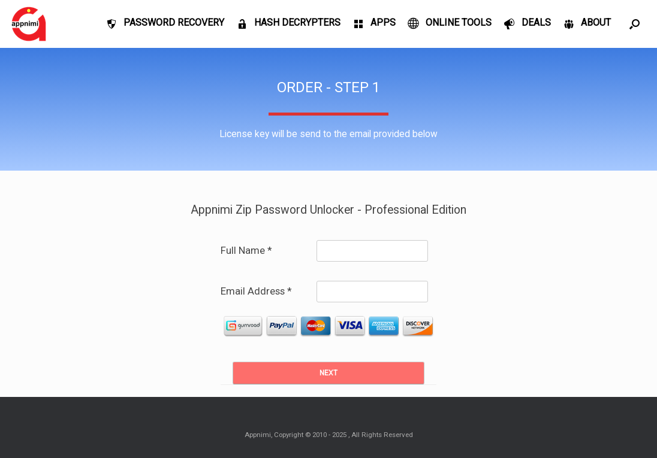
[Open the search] (634, 24)
